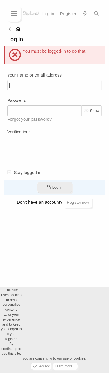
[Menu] (14, 14)
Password (16, 100)
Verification (17, 131)
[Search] (96, 13)
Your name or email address (34, 74)
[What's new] (84, 13)
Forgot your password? (29, 119)
